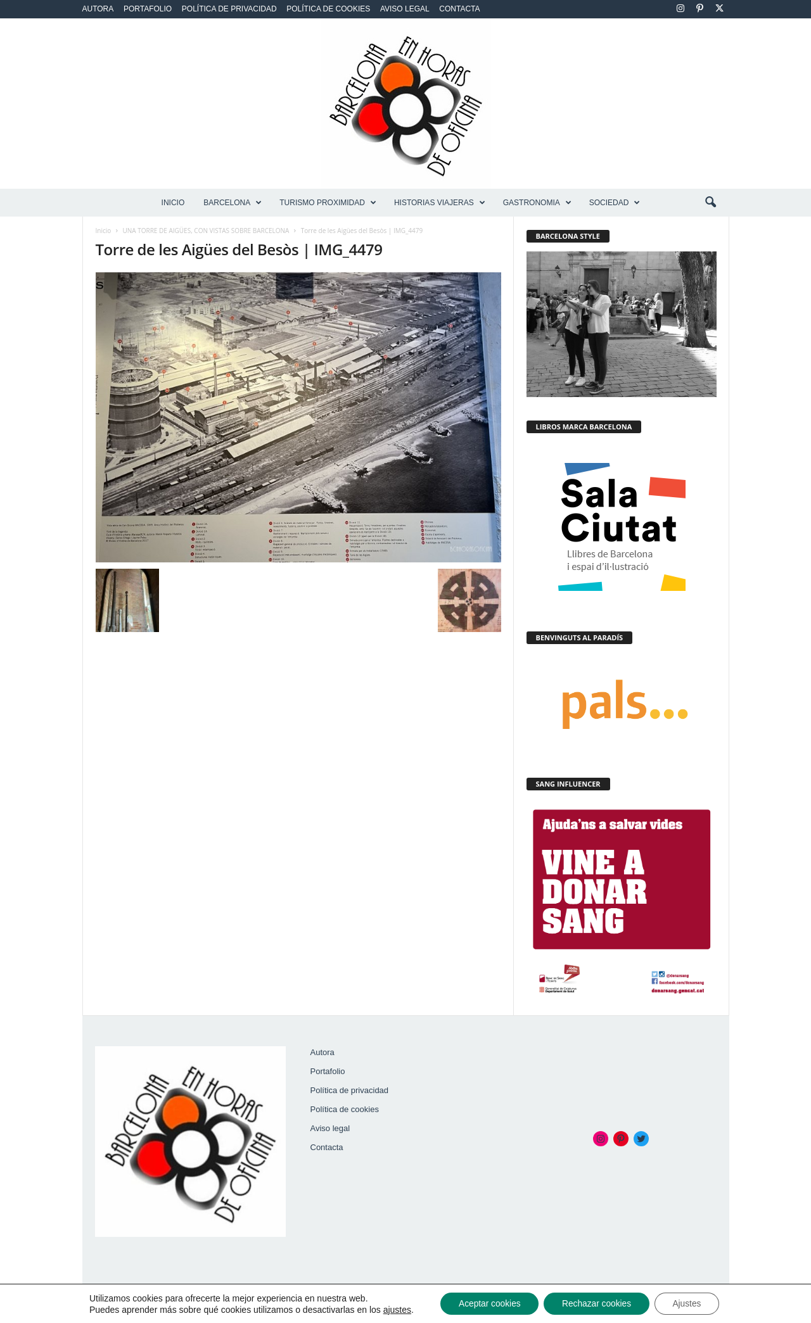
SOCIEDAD (615, 203)
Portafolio (148, 8)
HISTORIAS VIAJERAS (439, 203)
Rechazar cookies (596, 1303)
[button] (710, 203)
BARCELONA (232, 203)
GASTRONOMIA (537, 203)
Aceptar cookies (487, 1303)
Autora (98, 8)
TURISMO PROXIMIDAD (327, 203)
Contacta (459, 8)
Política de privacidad (229, 8)
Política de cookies (328, 8)
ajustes (393, 1309)
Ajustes (690, 1303)
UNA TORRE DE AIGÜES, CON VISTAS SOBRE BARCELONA (206, 230)
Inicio (173, 202)
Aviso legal (405, 8)
